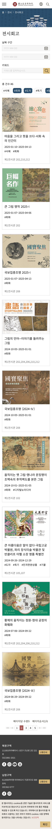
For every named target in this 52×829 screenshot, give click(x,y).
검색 (46, 71)
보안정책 (35, 817)
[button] (41, 4)
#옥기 (39, 90)
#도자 (28, 90)
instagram (9, 764)
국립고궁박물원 (23, 4)
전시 (9, 12)
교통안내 (43, 752)
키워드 (5, 65)
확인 (45, 824)
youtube (15, 764)
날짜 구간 (7, 42)
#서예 (6, 90)
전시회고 (19, 12)
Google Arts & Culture (20, 764)
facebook (4, 764)
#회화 (17, 90)
